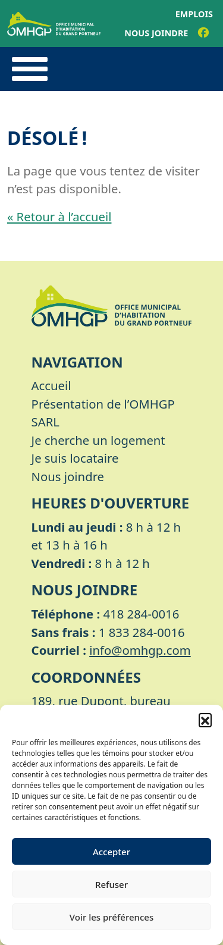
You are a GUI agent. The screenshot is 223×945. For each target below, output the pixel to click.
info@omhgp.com (140, 650)
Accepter (111, 852)
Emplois (194, 14)
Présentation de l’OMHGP (103, 403)
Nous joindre (156, 33)
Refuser (111, 884)
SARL (45, 421)
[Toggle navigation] (29, 69)
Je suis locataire (75, 458)
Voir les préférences (111, 917)
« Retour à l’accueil (59, 216)
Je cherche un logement (98, 440)
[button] (205, 720)
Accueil (51, 385)
